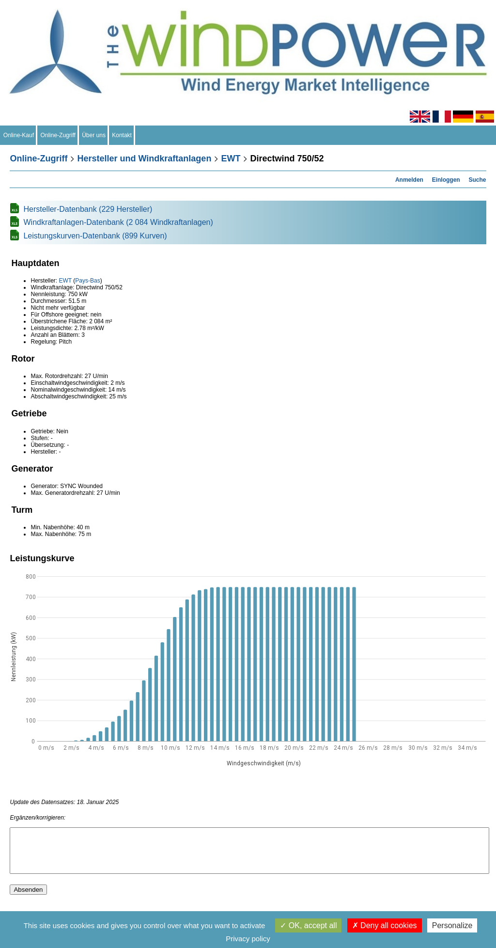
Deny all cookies (384, 925)
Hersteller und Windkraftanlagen (144, 158)
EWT (230, 158)
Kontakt (122, 135)
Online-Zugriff (58, 135)
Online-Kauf (18, 135)
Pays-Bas (87, 280)
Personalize (452, 925)
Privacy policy (248, 938)
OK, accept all (308, 925)
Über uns (94, 135)
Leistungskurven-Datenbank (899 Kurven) (95, 236)
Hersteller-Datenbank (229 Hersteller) (87, 209)
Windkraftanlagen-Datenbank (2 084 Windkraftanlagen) (118, 222)
